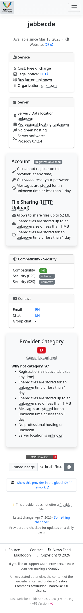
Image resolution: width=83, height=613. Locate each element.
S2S (31, 281)
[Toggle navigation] (74, 7)
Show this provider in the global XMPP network (44, 484)
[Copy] (69, 467)
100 (43, 270)
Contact (34, 549)
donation (54, 568)
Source (11, 549)
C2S (31, 275)
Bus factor (26, 79)
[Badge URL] (50, 467)
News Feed (59, 549)
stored (45, 185)
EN (37, 309)
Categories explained (41, 357)
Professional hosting (35, 124)
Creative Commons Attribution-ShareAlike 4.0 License (41, 586)
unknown (44, 79)
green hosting (35, 130)
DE (49, 44)
